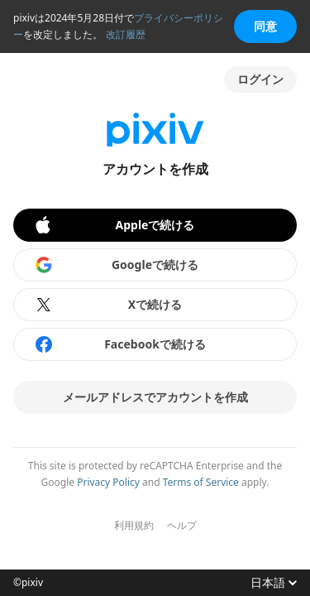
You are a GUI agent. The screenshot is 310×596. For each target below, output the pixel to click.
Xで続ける (108, 305)
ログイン (260, 79)
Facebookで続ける (120, 344)
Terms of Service (201, 482)
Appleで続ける (113, 225)
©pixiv (28, 583)
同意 (265, 26)
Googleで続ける (116, 265)
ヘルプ (182, 526)
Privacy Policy (108, 482)
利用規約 (134, 526)
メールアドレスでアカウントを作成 (155, 397)
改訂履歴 (125, 34)
